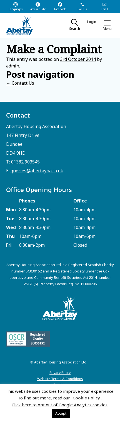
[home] (24, 25)
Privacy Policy (60, 372)
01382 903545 (25, 162)
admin (12, 66)
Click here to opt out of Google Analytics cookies (60, 404)
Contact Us (20, 83)
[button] (107, 25)
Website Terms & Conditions (60, 378)
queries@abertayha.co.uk (37, 171)
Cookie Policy (86, 398)
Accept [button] (60, 413)
